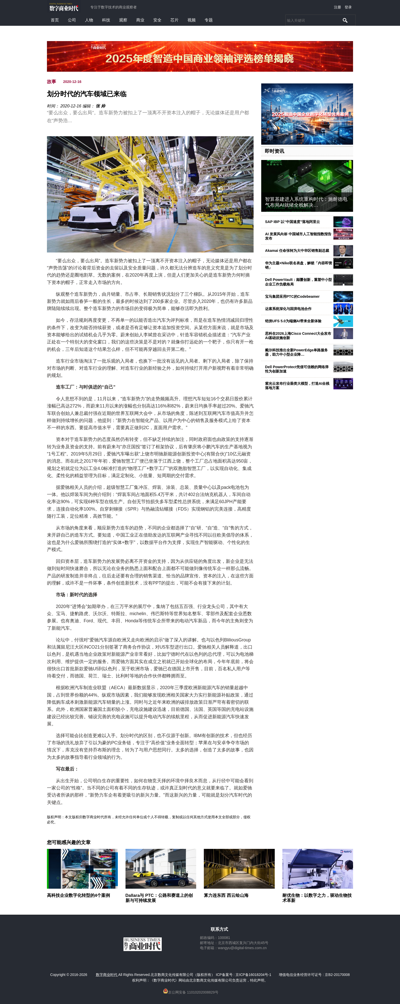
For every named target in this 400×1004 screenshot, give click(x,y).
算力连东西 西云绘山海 (226, 895)
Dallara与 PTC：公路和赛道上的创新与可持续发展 (159, 898)
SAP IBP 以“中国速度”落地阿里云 (292, 222)
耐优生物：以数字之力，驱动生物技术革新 (317, 898)
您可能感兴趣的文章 (69, 842)
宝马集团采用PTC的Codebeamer (292, 296)
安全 (157, 20)
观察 (123, 20)
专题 (209, 20)
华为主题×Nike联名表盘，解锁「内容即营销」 (298, 265)
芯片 (174, 20)
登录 (348, 7)
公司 (72, 20)
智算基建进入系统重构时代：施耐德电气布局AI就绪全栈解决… (306, 202)
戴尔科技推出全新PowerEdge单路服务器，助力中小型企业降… (296, 352)
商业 (140, 20)
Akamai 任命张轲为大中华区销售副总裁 (297, 251)
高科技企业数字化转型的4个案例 (78, 895)
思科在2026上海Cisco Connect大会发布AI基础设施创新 (298, 335)
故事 (51, 81)
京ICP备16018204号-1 (253, 975)
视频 (192, 20)
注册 (337, 7)
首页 (55, 20)
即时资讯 (274, 151)
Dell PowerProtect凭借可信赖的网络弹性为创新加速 (297, 369)
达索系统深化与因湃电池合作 (288, 309)
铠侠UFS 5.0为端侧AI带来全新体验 (293, 321)
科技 (106, 20)
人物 (89, 20)
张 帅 (100, 106)
